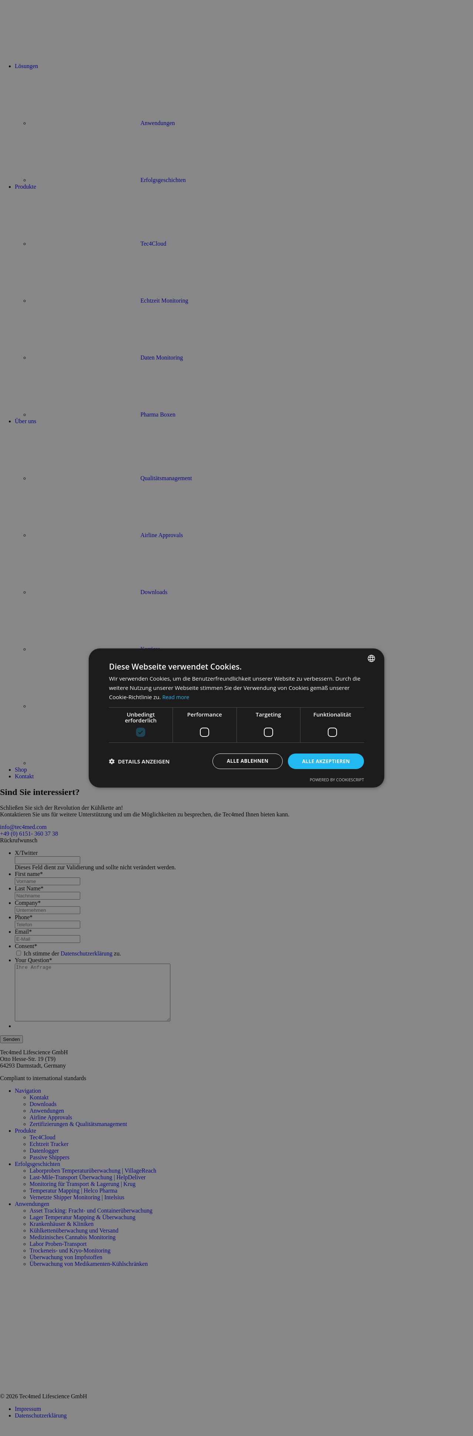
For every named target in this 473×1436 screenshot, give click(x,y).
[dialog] (236, 718)
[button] (139, 761)
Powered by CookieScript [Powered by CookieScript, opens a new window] (337, 780)
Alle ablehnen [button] (244, 760)
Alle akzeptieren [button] (325, 760)
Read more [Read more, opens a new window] (176, 696)
